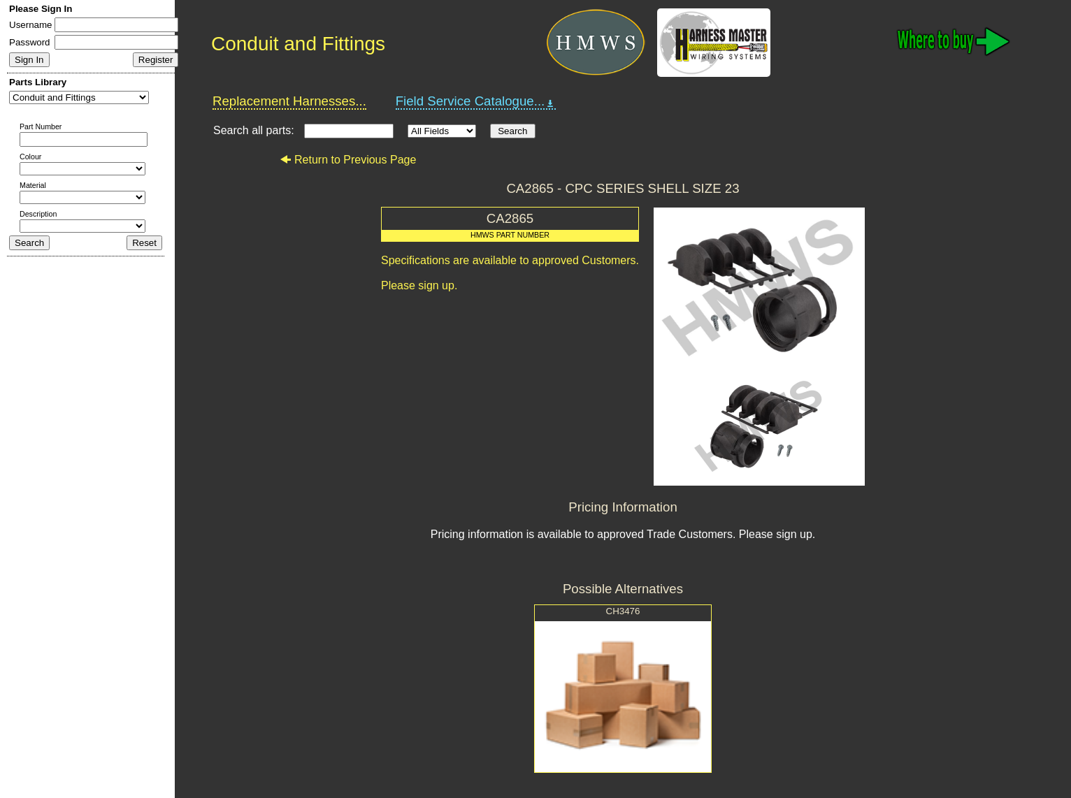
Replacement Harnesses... (289, 101)
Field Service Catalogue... (476, 101)
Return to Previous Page (348, 160)
